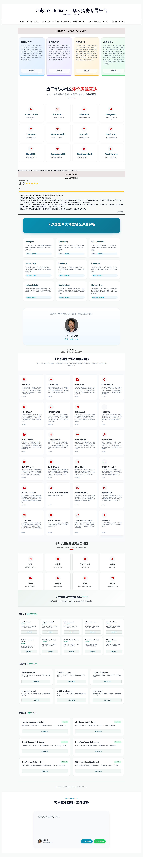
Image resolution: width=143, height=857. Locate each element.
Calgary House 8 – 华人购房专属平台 (71, 10)
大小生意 (55, 22)
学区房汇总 (45, 22)
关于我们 (105, 22)
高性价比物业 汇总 (79, 22)
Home (22, 22)
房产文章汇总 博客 (33, 22)
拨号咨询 (87, 841)
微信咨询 (100, 841)
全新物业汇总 (65, 22)
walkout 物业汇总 (93, 22)
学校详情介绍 (29, 632)
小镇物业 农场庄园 (117, 22)
